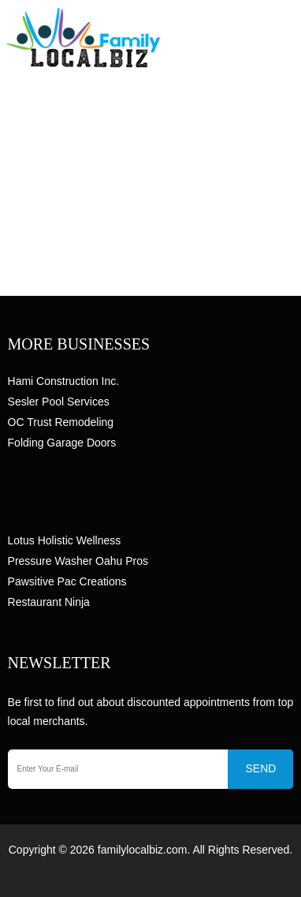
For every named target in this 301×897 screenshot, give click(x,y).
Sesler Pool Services (59, 401)
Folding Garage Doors (62, 442)
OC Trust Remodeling (61, 422)
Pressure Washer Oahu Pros (78, 561)
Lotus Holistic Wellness (64, 540)
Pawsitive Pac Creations (67, 581)
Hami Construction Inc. (64, 381)
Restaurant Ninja (49, 602)
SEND (260, 768)
